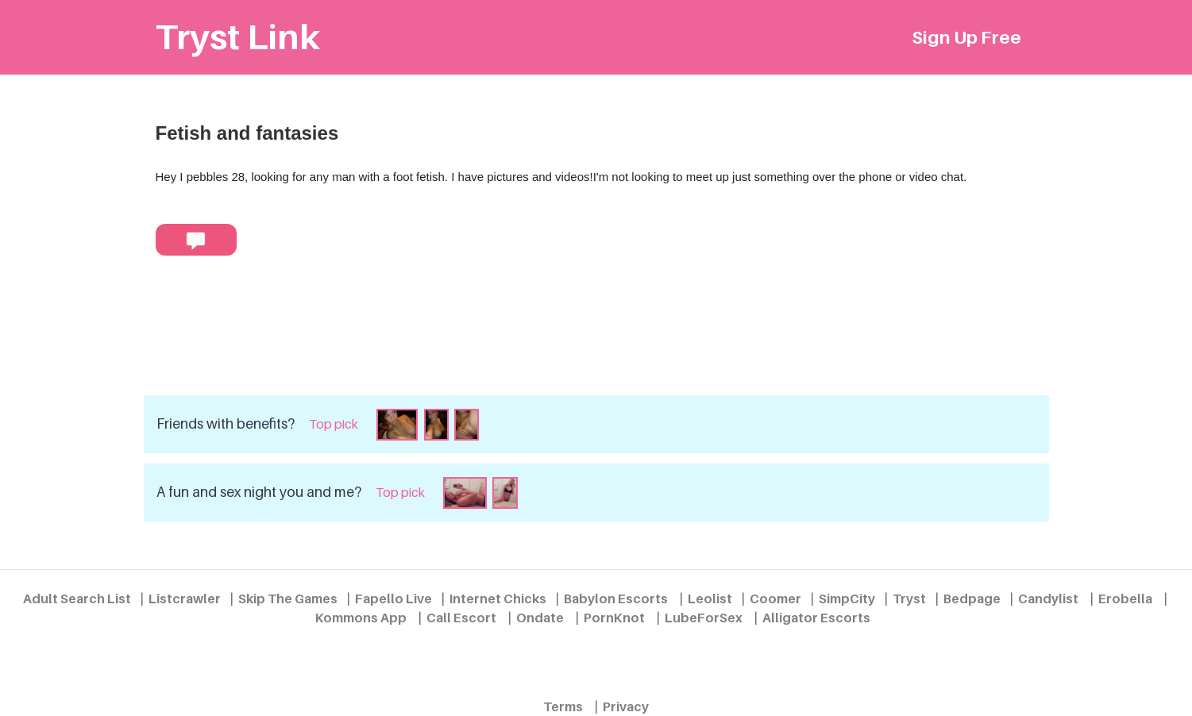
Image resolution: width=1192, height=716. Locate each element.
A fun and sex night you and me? (258, 491)
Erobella (1125, 598)
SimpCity (847, 598)
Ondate (540, 618)
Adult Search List (77, 598)
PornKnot (614, 618)
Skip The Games (288, 598)
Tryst (909, 598)
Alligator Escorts (816, 618)
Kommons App (361, 618)
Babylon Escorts (616, 598)
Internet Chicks (497, 598)
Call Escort (461, 618)
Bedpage (972, 598)
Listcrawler (185, 598)
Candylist (1048, 598)
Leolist (710, 598)
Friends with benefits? (225, 423)
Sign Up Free (966, 37)
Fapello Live (393, 598)
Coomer (775, 598)
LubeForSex (704, 618)
